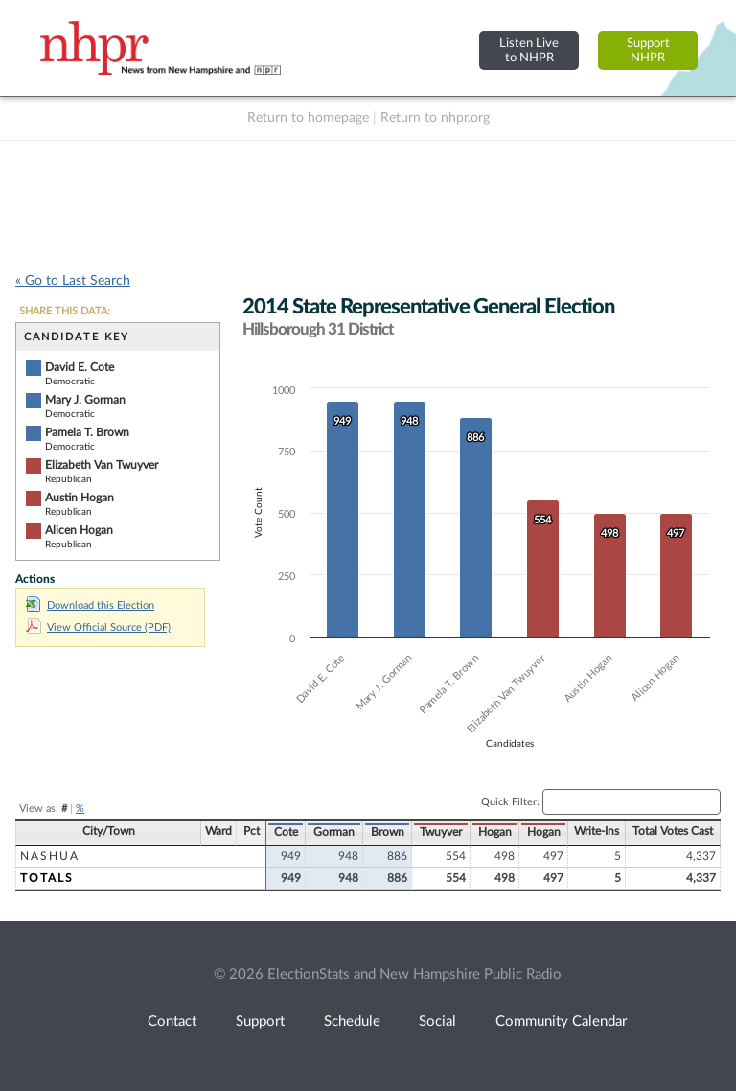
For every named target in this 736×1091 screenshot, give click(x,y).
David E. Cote (79, 367)
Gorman (334, 832)
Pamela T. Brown (87, 432)
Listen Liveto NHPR (529, 50)
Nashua (50, 856)
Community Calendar (561, 1021)
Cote (286, 832)
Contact (172, 1021)
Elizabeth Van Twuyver (101, 465)
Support (260, 1021)
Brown (387, 832)
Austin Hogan (79, 497)
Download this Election (90, 605)
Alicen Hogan (79, 530)
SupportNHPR (648, 50)
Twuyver (441, 832)
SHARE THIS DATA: (64, 311)
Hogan (495, 832)
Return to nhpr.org (435, 118)
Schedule (352, 1021)
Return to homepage (308, 118)
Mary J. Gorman (85, 400)
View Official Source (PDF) (98, 627)
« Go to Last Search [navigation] (72, 281)
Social (437, 1021)
